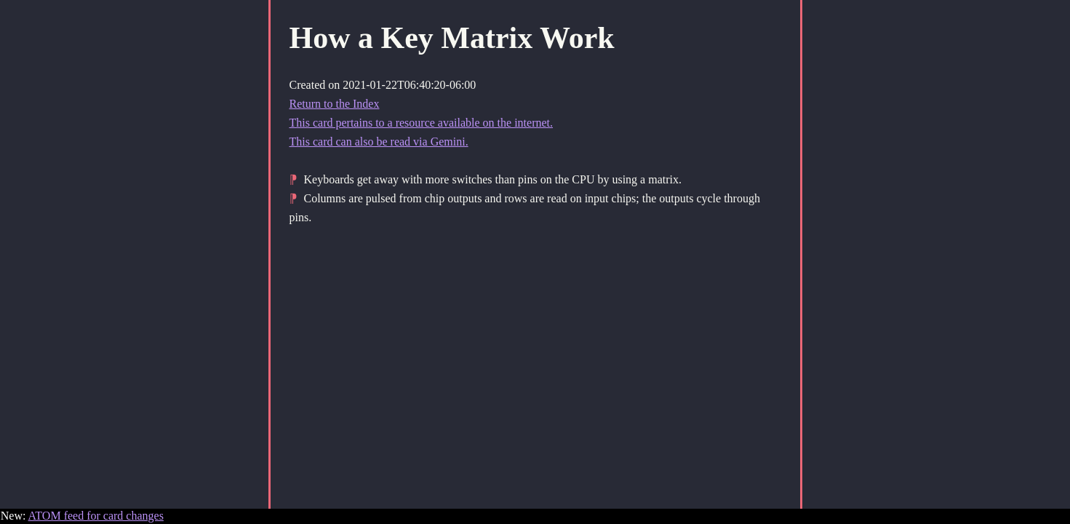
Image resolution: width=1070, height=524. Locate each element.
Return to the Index (335, 104)
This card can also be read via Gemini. (379, 141)
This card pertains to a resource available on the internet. (422, 122)
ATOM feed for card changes (96, 515)
